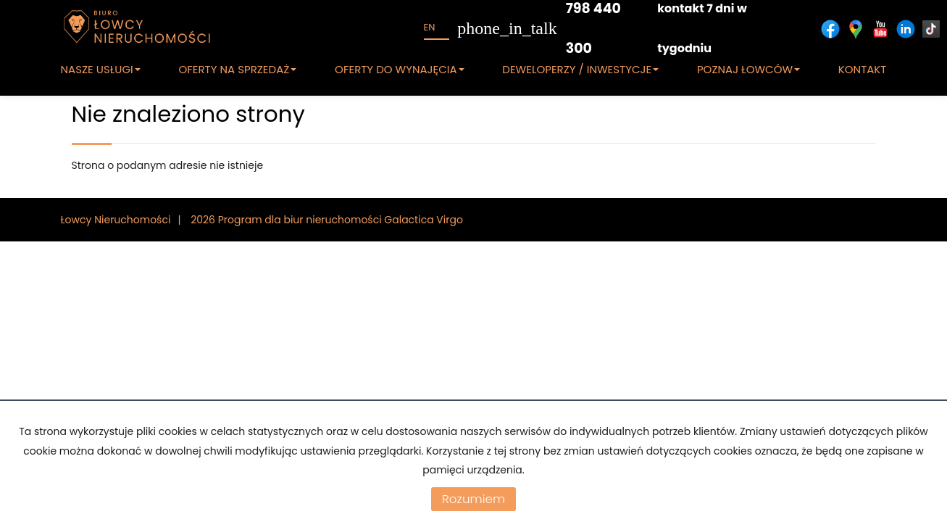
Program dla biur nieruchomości (301, 219)
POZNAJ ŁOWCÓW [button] (748, 69)
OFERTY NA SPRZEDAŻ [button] (237, 69)
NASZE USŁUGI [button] (101, 69)
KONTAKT (862, 69)
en (429, 27)
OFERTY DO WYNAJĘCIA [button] (399, 69)
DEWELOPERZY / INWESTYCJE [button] (580, 69)
